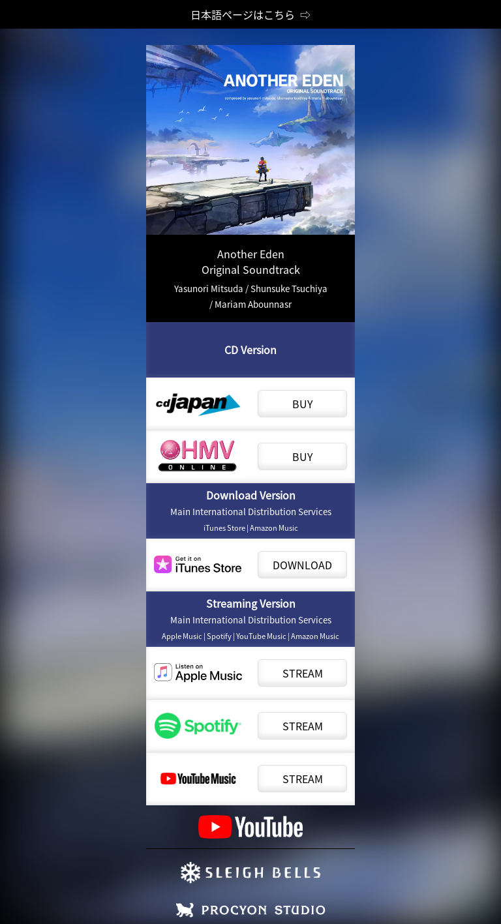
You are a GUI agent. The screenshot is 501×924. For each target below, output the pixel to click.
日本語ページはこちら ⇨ (250, 14)
